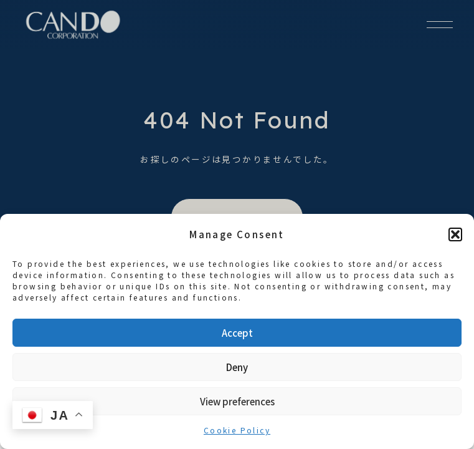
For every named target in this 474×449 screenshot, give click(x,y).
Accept (237, 332)
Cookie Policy (237, 430)
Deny (237, 367)
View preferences (237, 401)
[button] (455, 234)
